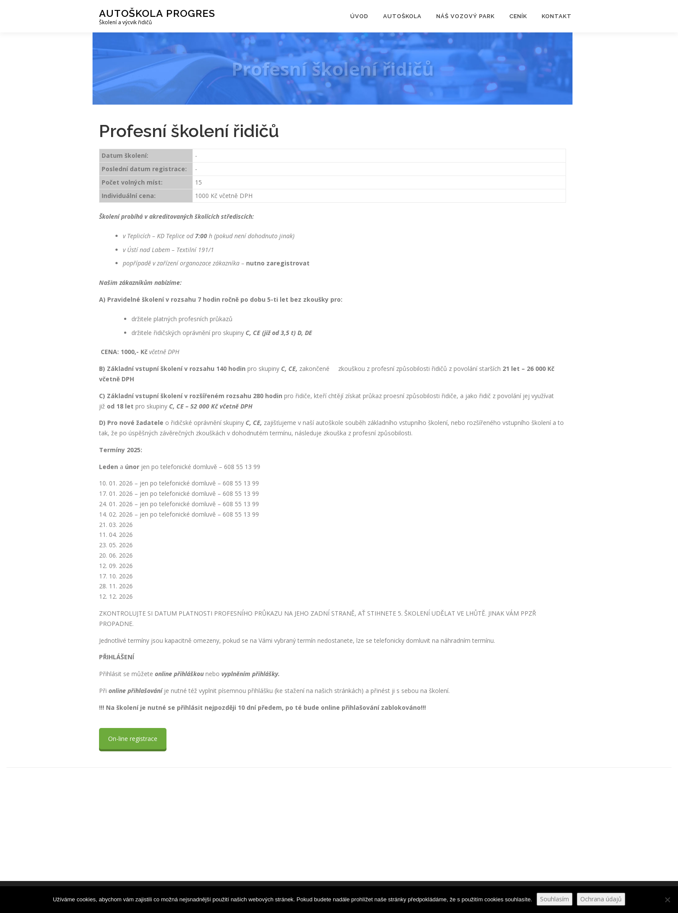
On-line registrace (132, 738)
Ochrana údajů (601, 899)
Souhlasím (554, 899)
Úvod (359, 16)
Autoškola (402, 16)
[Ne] (667, 899)
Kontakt (557, 16)
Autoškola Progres (157, 13)
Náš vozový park (465, 16)
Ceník (518, 16)
